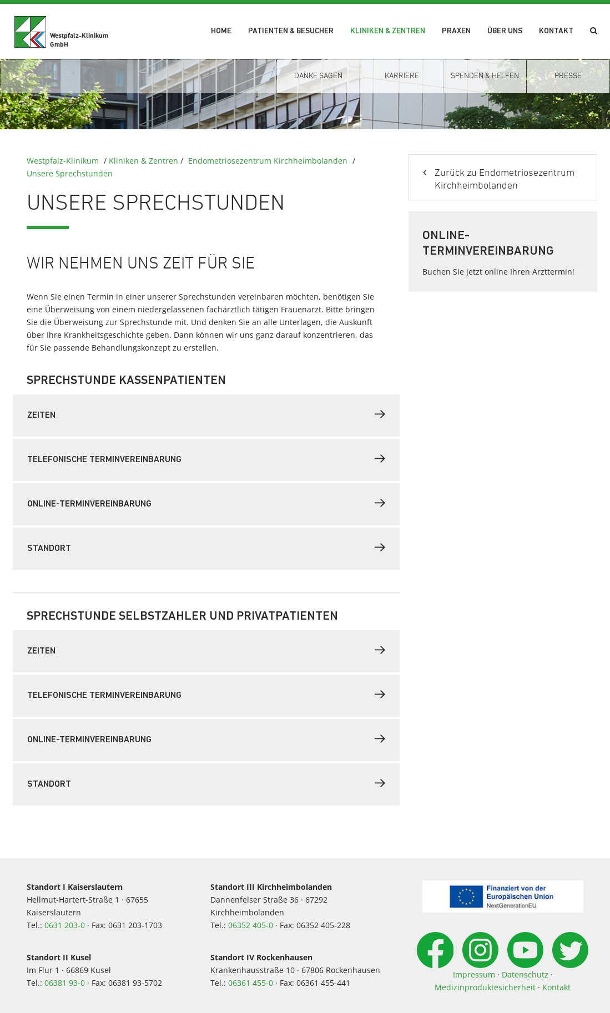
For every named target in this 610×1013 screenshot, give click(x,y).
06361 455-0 (250, 982)
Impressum (474, 974)
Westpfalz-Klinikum (63, 160)
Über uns (504, 31)
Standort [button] (206, 547)
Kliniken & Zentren (387, 31)
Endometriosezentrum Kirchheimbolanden (267, 160)
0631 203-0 (64, 925)
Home (221, 31)
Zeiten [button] (206, 414)
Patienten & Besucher (291, 31)
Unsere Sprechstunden (70, 173)
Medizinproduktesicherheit (485, 987)
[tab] (206, 415)
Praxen (456, 31)
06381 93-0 (64, 982)
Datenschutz (525, 974)
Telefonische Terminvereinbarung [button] (206, 458)
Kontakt (556, 31)
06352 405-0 (250, 925)
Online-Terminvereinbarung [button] (206, 503)
